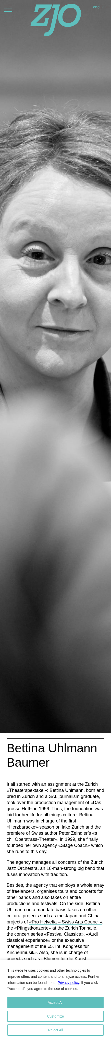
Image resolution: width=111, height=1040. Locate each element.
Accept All (55, 1002)
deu (105, 7)
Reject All (55, 1030)
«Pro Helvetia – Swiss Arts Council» (65, 921)
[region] (55, 1000)
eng (96, 7)
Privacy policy (68, 983)
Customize (55, 1016)
